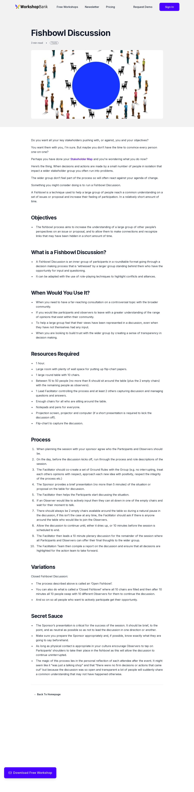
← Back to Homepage (47, 694)
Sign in (169, 7)
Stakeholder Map (81, 159)
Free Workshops (67, 7)
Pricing (110, 7)
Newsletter (92, 7)
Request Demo (142, 7)
